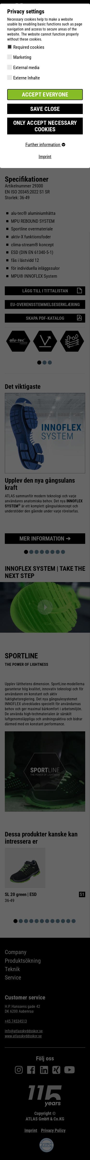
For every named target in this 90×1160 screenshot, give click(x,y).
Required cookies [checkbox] (28, 47)
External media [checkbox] (26, 67)
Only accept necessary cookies (45, 126)
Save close (45, 109)
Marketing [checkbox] (22, 57)
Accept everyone (45, 94)
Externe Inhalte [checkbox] (26, 78)
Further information (45, 144)
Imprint (45, 156)
